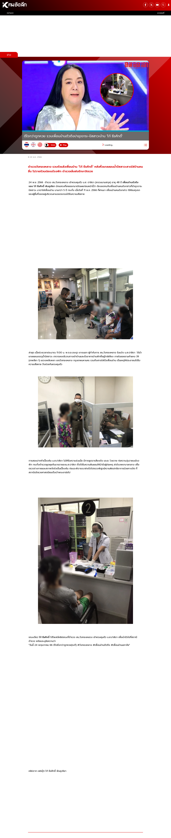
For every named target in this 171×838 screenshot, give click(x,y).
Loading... (109, 145)
